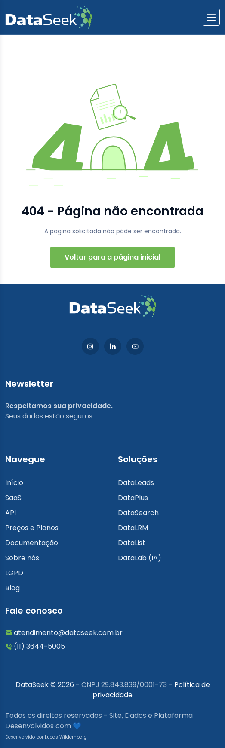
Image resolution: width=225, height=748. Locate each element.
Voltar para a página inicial (112, 257)
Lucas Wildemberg (66, 737)
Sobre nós (22, 558)
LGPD (14, 573)
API (10, 513)
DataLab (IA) (139, 558)
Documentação (31, 543)
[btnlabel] (211, 17)
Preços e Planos (32, 528)
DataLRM (133, 528)
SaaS (13, 498)
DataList (131, 543)
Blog (12, 588)
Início (14, 483)
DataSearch (138, 513)
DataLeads (136, 483)
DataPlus (133, 498)
